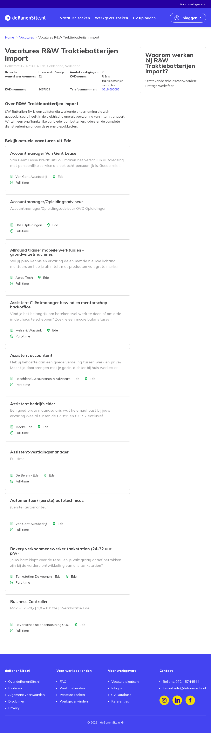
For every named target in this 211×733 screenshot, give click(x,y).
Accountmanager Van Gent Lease (43, 153)
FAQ (63, 681)
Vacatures (26, 37)
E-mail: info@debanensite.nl (184, 688)
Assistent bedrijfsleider (32, 403)
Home (9, 37)
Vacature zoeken (72, 695)
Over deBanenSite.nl (24, 681)
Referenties (120, 701)
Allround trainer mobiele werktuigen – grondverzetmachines (47, 252)
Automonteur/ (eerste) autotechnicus (47, 500)
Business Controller (29, 601)
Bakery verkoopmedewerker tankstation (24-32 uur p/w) (60, 551)
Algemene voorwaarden (26, 695)
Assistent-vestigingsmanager (39, 451)
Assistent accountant (31, 355)
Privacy (14, 708)
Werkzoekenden (72, 688)
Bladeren (15, 688)
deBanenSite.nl (110, 722)
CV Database (121, 695)
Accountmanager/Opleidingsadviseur (46, 201)
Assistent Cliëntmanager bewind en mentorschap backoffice (58, 304)
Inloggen (117, 688)
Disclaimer (16, 701)
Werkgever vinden (74, 701)
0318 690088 (110, 89)
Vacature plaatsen (125, 681)
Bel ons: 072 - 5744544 (181, 681)
